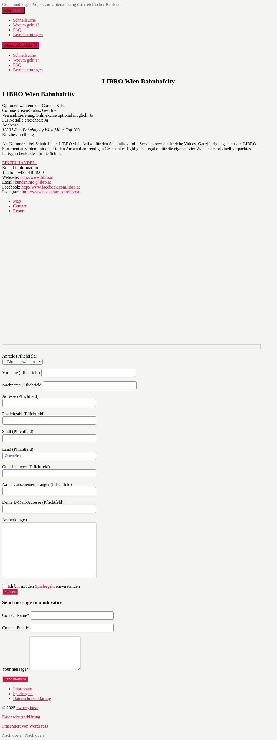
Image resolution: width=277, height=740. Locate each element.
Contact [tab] (20, 206)
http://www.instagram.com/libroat (51, 192)
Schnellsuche (24, 20)
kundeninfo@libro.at (33, 182)
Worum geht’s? (26, 25)
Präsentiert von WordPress (25, 726)
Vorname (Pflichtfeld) (69, 372)
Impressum (22, 689)
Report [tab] (19, 210)
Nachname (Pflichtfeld (69, 385)
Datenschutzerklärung (32, 698)
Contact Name (15, 615)
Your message (15, 669)
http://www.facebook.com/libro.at (50, 187)
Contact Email (15, 628)
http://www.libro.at (36, 177)
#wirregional (27, 707)
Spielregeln (45, 586)
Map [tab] (17, 201)
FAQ (17, 30)
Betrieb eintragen (28, 34)
